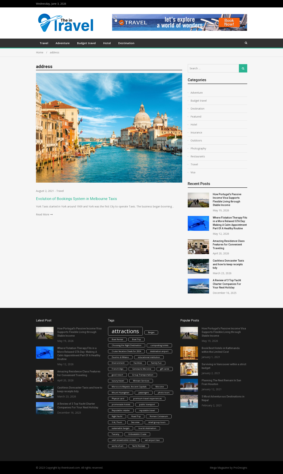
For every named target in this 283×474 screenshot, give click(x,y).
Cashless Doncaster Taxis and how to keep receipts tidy (228, 264)
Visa (193, 172)
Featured (196, 116)
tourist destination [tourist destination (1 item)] (147, 428)
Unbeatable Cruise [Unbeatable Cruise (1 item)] (137, 434)
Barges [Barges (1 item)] (151, 332)
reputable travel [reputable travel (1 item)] (147, 410)
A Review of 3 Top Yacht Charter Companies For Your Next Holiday (227, 284)
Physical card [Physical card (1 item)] (118, 398)
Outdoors (196, 140)
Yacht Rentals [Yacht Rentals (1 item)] (138, 446)
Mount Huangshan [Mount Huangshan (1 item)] (120, 392)
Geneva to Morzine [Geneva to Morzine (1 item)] (141, 369)
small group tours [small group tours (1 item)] (156, 422)
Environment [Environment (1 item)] (118, 363)
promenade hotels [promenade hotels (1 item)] (121, 404)
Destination (126, 43)
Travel (44, 43)
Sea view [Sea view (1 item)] (135, 422)
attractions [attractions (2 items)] (125, 331)
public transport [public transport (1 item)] (147, 404)
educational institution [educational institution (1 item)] (149, 357)
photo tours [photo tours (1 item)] (163, 392)
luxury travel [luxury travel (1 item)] (118, 380)
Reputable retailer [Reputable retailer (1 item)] (121, 410)
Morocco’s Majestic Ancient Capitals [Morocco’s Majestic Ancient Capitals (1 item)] (129, 386)
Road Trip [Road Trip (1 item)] (136, 416)
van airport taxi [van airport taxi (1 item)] (152, 440)
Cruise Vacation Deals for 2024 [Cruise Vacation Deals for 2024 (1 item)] (126, 351)
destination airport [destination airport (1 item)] (159, 351)
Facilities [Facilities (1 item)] (138, 363)
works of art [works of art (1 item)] (117, 446)
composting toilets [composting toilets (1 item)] (159, 345)
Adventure (63, 43)
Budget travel (86, 43)
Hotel (107, 43)
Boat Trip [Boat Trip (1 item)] (136, 339)
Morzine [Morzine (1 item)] (159, 386)
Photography (198, 148)
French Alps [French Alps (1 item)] (117, 369)
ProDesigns (240, 467)
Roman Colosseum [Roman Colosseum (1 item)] (159, 416)
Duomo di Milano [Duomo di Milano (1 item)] (120, 357)
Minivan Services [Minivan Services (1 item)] (141, 380)
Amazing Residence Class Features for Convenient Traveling (229, 245)
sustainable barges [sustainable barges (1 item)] (120, 428)
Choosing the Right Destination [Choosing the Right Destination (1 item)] (126, 345)
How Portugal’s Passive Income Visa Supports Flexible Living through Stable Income (79, 332)
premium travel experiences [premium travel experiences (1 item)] (147, 398)
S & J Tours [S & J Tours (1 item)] (117, 422)
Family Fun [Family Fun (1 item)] (156, 363)
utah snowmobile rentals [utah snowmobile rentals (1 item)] (124, 440)
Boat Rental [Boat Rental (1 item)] (117, 339)
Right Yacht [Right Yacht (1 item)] (117, 416)
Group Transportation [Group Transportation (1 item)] (142, 375)
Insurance (196, 132)
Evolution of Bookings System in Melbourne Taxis (76, 198)
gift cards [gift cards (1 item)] (164, 369)
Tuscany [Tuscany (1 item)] (115, 434)
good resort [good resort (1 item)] (117, 375)
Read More (42, 214)
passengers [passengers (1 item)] (143, 392)
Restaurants (198, 156)
